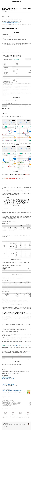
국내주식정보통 (3, 425)
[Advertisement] (16, 186)
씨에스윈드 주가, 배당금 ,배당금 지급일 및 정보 (8, 389)
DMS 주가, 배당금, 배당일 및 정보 (6, 388)
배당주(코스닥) (7, 425)
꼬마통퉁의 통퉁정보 (16, 1)
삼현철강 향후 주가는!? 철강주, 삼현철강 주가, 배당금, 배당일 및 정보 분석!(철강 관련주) (11, 428)
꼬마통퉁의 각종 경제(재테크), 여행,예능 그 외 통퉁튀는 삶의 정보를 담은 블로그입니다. (14, 468)
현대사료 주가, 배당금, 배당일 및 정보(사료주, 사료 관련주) (8, 427)
